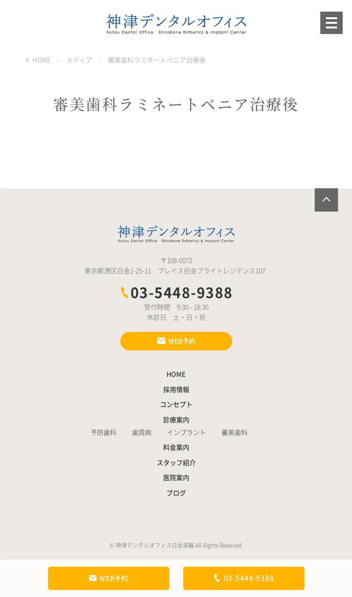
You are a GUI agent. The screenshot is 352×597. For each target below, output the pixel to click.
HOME (176, 374)
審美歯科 (234, 432)
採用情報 (176, 389)
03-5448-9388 (176, 293)
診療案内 (176, 420)
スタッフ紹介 (176, 463)
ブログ (176, 493)
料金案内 (176, 447)
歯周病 (142, 432)
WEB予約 (108, 578)
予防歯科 (103, 432)
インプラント (186, 432)
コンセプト (176, 404)
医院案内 (176, 477)
